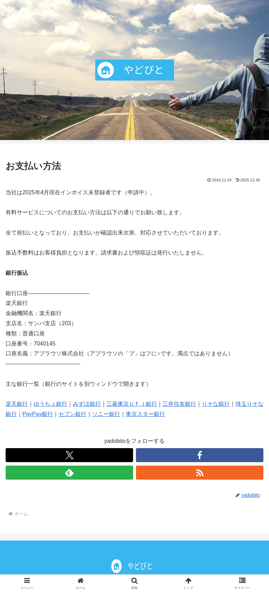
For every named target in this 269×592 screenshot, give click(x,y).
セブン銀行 (72, 414)
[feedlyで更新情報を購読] (69, 473)
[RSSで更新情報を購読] (199, 473)
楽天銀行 (17, 404)
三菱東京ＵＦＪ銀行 (131, 404)
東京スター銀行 (145, 414)
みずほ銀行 (87, 404)
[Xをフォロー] (69, 455)
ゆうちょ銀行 (50, 404)
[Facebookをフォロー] (199, 455)
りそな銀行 (216, 404)
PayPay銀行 (37, 414)
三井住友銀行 (179, 404)
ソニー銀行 (106, 414)
